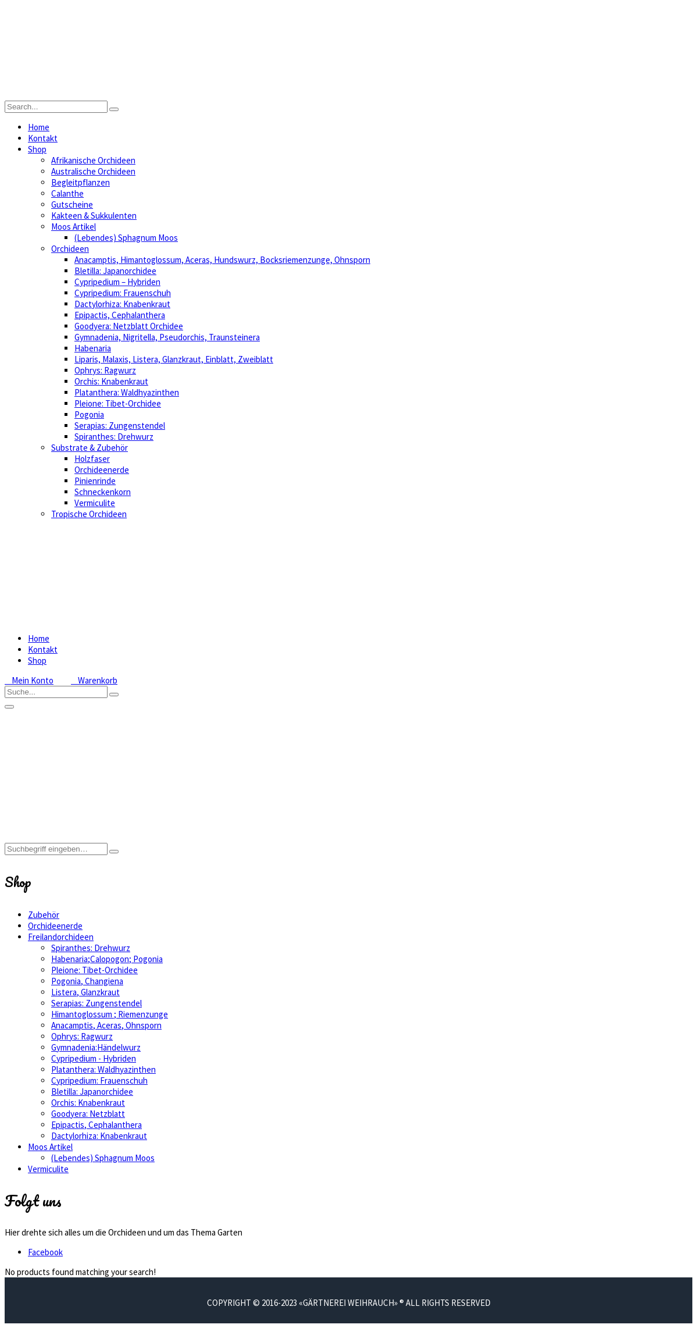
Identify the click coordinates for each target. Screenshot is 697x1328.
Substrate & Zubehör (89, 447)
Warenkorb (94, 680)
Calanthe (67, 193)
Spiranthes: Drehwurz (113, 436)
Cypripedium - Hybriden (93, 1058)
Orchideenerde (101, 469)
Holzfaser (92, 458)
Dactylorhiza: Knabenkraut (122, 303)
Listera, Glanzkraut (85, 992)
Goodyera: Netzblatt (88, 1113)
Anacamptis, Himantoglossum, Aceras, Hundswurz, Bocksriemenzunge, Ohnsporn (222, 259)
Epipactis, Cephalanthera (119, 315)
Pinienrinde (95, 480)
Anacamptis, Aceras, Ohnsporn (106, 1025)
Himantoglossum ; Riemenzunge (109, 1014)
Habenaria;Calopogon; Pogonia (107, 958)
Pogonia (89, 414)
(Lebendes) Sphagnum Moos (126, 237)
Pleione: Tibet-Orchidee (117, 403)
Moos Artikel (73, 226)
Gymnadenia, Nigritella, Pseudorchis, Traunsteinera (167, 337)
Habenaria (92, 348)
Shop (37, 149)
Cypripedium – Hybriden (117, 281)
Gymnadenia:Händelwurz (96, 1047)
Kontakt (43, 138)
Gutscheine (72, 204)
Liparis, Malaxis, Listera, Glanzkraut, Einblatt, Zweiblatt (173, 359)
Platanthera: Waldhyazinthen (126, 392)
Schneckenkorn (102, 491)
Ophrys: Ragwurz (105, 370)
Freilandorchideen (61, 936)
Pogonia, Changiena (87, 981)
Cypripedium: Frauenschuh (122, 292)
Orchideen (70, 248)
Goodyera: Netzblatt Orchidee (128, 326)
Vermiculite (94, 502)
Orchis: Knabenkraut (111, 381)
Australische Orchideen (93, 171)
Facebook (45, 1252)
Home (38, 127)
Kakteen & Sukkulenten (94, 215)
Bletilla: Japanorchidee (115, 270)
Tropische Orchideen (89, 513)
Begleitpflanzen (80, 182)
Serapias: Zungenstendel (119, 425)
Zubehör (43, 914)
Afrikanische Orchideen (93, 160)
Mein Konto (29, 680)
